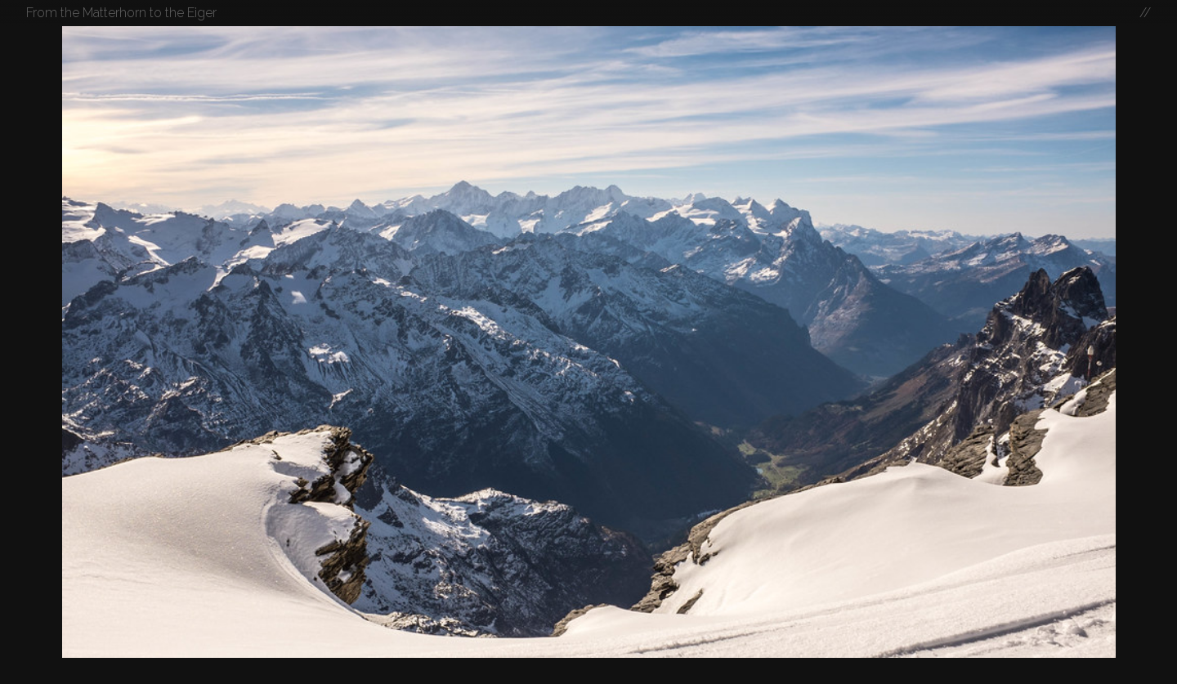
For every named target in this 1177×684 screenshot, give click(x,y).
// (1145, 12)
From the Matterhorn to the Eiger (121, 12)
